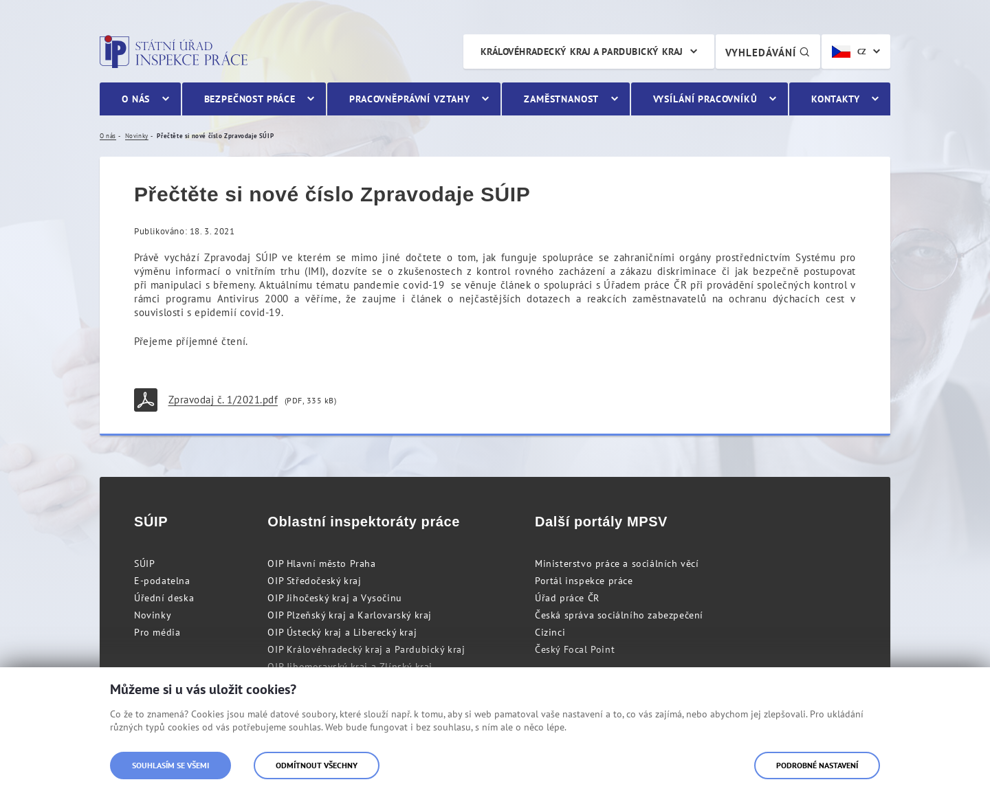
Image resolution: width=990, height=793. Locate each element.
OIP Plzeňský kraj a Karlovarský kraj (349, 615)
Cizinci (550, 632)
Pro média (157, 632)
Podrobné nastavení (817, 765)
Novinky (152, 615)
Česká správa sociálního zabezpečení (619, 615)
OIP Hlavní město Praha (321, 563)
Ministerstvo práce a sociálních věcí (617, 563)
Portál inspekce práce (584, 580)
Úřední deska (164, 598)
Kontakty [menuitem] (835, 99)
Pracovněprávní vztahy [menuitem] (409, 99)
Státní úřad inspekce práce (174, 51)
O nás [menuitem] (136, 99)
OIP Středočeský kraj (314, 580)
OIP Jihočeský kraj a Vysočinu (334, 598)
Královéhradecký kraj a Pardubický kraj (582, 51)
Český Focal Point (575, 649)
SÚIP (144, 563)
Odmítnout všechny (317, 765)
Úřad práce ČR (567, 598)
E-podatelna (162, 580)
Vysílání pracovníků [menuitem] (705, 99)
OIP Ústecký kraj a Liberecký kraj (342, 632)
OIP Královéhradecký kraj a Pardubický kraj (366, 649)
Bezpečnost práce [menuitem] (250, 99)
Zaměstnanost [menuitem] (561, 99)
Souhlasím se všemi (170, 765)
